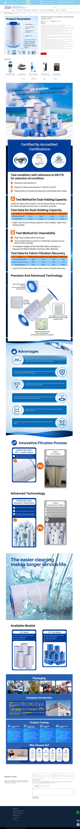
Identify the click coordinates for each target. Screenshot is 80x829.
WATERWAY (16, 13)
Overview (23, 78)
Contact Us (63, 10)
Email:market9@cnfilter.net (12, 2)
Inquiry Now (44, 53)
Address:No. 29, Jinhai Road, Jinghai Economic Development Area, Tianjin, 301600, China (67, 2)
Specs (44, 78)
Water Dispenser (50, 10)
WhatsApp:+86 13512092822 (48, 3)
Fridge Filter (34, 10)
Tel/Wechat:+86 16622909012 (48, 1)
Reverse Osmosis (26, 10)
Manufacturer (33, 78)
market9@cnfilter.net (45, 781)
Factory (57, 10)
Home (13, 10)
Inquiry (55, 78)
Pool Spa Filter (42, 10)
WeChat (23, 2)
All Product (18, 10)
